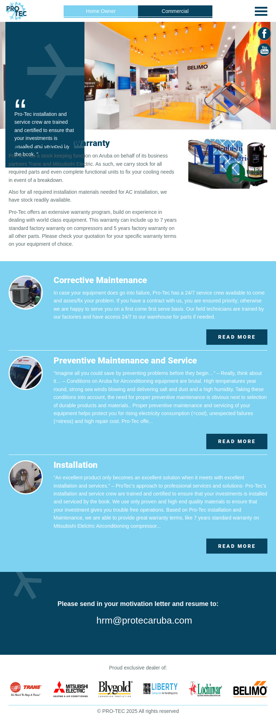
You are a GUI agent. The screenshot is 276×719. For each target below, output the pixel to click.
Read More (237, 337)
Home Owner (100, 11)
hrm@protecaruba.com (144, 620)
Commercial (175, 11)
